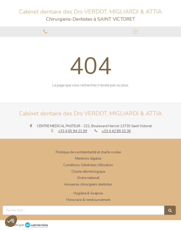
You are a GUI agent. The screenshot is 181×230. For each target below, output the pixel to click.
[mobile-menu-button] (135, 31)
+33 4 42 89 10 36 (116, 131)
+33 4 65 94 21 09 (72, 131)
